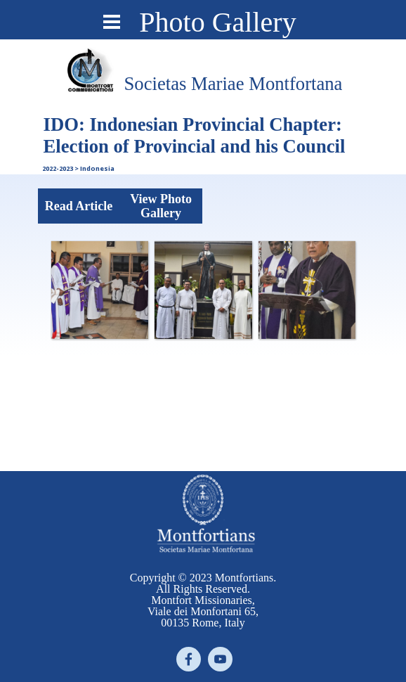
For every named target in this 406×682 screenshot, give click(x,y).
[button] (100, 290)
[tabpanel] (233, 84)
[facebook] (188, 659)
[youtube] (220, 659)
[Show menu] (111, 21)
